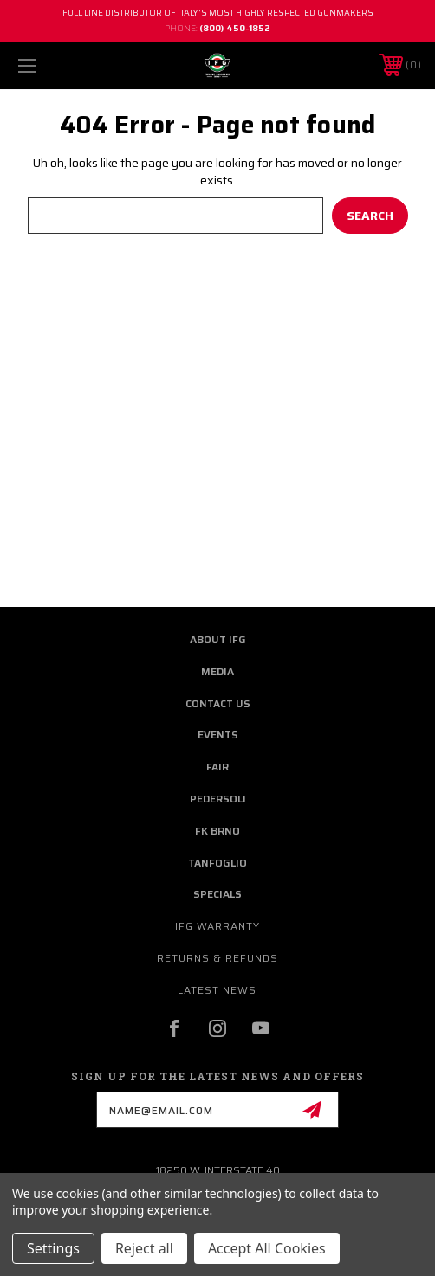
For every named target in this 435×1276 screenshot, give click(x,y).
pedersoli (218, 798)
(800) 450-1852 (234, 28)
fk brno (217, 830)
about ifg (218, 639)
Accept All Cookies (267, 1248)
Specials (217, 894)
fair (217, 766)
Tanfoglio (217, 862)
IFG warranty (217, 926)
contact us (217, 703)
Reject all (144, 1248)
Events (218, 734)
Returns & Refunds (217, 958)
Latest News (217, 990)
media (217, 671)
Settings (53, 1248)
